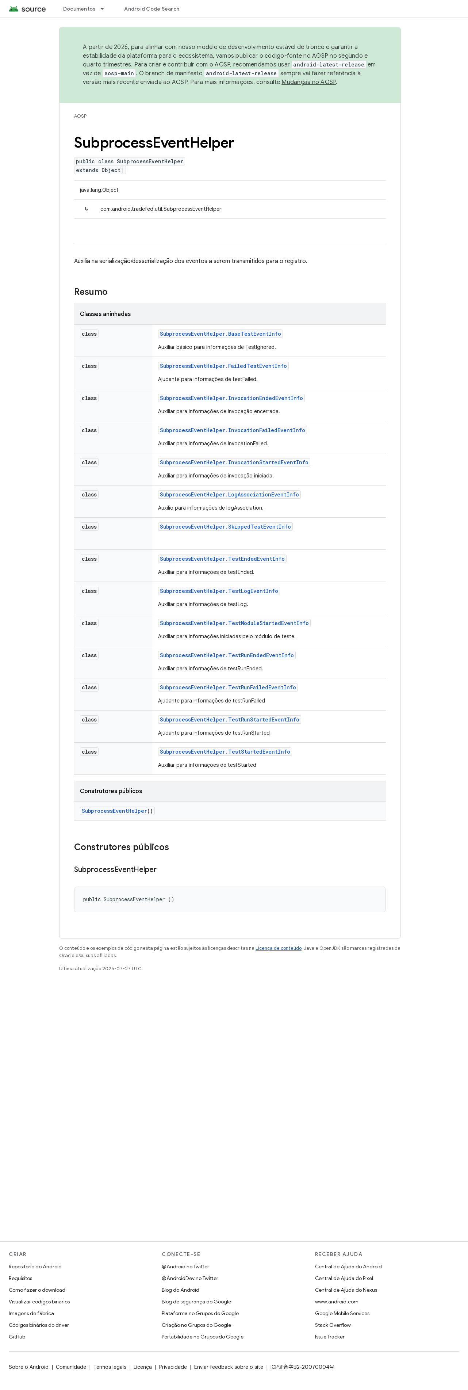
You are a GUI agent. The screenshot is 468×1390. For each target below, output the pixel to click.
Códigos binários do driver (39, 1325)
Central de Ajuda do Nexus (346, 1290)
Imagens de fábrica (31, 1313)
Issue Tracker (330, 1336)
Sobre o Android (29, 1367)
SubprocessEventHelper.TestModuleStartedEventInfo (234, 623)
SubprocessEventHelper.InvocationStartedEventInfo (234, 462)
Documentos (79, 8)
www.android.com (336, 1301)
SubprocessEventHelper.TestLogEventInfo (219, 590)
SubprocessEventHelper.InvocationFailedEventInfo (232, 430)
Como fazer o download (37, 1290)
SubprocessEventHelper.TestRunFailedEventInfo (228, 687)
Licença (143, 1367)
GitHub (17, 1336)
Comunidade (71, 1367)
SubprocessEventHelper (114, 810)
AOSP (80, 116)
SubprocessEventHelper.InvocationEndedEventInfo (231, 398)
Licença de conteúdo (279, 948)
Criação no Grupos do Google (196, 1325)
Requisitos (20, 1278)
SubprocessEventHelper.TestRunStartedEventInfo (229, 719)
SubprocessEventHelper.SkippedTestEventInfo (225, 526)
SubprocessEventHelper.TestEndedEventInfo (222, 558)
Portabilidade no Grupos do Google (202, 1336)
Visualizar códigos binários (39, 1301)
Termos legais (109, 1367)
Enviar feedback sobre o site (228, 1367)
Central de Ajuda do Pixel (344, 1278)
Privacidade (173, 1367)
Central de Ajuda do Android (348, 1266)
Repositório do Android (35, 1266)
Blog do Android (180, 1290)
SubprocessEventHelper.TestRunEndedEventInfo (227, 655)
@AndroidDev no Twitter (190, 1278)
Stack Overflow (333, 1325)
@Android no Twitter (185, 1266)
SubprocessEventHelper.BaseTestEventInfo (220, 333)
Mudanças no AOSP (308, 82)
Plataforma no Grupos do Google (200, 1313)
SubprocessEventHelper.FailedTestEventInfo (223, 365)
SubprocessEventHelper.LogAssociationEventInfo (229, 494)
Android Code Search (151, 8)
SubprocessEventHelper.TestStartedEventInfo (225, 751)
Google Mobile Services (342, 1313)
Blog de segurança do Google (196, 1301)
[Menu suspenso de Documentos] (105, 9)
